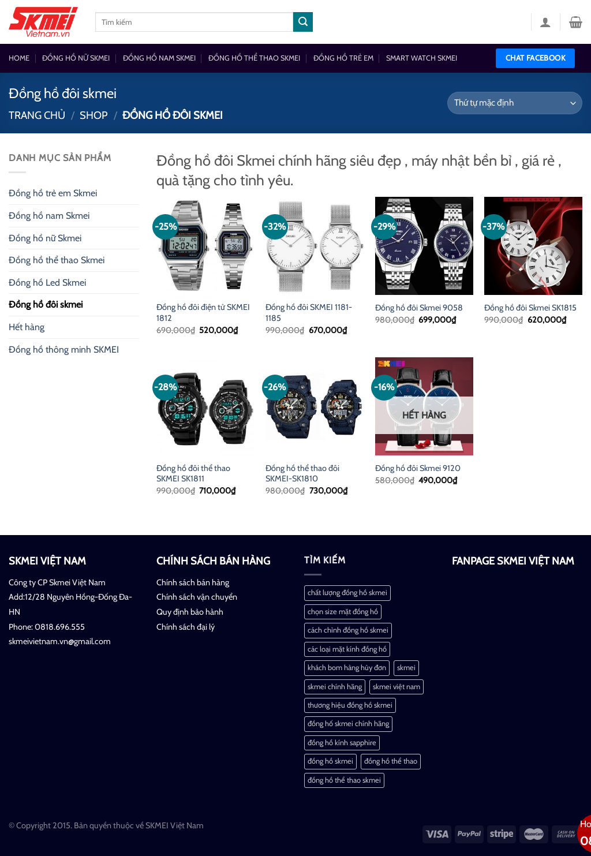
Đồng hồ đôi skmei (46, 304)
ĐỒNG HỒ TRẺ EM (343, 58)
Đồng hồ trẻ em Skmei (53, 193)
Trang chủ (37, 115)
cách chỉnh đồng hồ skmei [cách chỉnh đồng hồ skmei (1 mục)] (348, 630)
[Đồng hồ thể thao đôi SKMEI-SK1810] (314, 406)
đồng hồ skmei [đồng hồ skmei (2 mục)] (330, 761)
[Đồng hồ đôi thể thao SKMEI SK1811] (205, 406)
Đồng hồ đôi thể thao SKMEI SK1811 (193, 473)
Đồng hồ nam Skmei (49, 215)
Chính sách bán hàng (192, 582)
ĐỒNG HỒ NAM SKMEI (159, 58)
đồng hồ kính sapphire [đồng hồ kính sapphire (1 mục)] (342, 742)
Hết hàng (26, 327)
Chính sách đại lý (185, 627)
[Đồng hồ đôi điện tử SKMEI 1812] (205, 246)
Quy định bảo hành (189, 612)
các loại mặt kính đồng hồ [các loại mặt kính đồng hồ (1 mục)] (347, 649)
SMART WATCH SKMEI (421, 58)
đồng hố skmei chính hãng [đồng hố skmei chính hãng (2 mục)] (348, 723)
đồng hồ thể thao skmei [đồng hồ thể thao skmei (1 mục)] (344, 780)
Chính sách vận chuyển (196, 597)
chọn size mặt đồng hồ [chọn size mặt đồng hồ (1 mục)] (343, 611)
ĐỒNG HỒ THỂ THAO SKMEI (254, 58)
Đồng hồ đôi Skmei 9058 (419, 307)
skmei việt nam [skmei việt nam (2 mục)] (396, 686)
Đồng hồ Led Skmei (47, 282)
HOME (19, 58)
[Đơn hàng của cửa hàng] (514, 103)
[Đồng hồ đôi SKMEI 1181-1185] (314, 246)
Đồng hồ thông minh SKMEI (64, 349)
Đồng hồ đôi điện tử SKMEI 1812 (203, 312)
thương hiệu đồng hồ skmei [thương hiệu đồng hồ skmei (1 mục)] (350, 705)
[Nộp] (303, 22)
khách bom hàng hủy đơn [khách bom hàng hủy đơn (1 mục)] (347, 667)
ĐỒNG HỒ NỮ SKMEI (76, 58)
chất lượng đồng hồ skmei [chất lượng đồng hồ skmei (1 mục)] (347, 592)
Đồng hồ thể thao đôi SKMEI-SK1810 (302, 473)
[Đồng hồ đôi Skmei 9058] (424, 246)
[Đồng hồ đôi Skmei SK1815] (533, 246)
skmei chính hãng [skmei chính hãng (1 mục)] (335, 686)
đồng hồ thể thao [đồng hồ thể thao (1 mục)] (390, 761)
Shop (94, 115)
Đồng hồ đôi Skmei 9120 (418, 468)
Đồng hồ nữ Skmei (45, 238)
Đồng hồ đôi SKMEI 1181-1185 (308, 312)
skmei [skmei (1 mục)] (406, 667)
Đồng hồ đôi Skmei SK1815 (530, 307)
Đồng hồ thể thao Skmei (56, 260)
